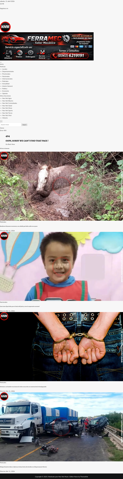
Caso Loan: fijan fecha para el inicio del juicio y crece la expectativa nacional (19, 306)
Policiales (5, 81)
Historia (5, 118)
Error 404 (3, 130)
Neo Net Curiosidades (9, 103)
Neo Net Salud (7, 105)
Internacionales (7, 79)
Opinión (5, 93)
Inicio (2, 64)
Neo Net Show (7, 108)
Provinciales (6, 74)
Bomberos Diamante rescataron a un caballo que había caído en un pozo (18, 226)
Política (4, 88)
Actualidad (5, 83)
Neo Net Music (63, 476)
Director (3, 230)
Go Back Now (10, 144)
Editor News (74, 476)
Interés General (7, 86)
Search (24, 124)
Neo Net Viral (6, 115)
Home (2, 128)
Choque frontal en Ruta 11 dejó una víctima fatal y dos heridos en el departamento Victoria (23, 467)
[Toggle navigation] (1, 62)
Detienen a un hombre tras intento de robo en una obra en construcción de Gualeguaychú (23, 387)
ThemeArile (84, 476)
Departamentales (8, 71)
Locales (4, 69)
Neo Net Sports (7, 110)
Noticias (2, 66)
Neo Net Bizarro (7, 101)
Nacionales (6, 76)
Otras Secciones (5, 96)
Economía (5, 91)
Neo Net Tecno (7, 113)
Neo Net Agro (7, 98)
